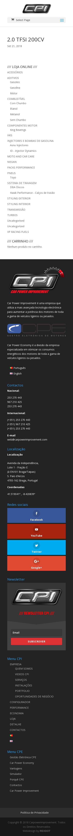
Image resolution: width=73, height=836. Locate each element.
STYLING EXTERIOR (19, 198)
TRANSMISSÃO (16, 209)
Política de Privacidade (35, 812)
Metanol (15, 114)
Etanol (13, 108)
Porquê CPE (17, 779)
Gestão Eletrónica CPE (23, 757)
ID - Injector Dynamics (23, 151)
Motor (13, 93)
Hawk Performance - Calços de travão (32, 192)
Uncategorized (15, 226)
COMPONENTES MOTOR (22, 125)
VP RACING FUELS (18, 232)
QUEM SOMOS (24, 668)
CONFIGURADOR (20, 702)
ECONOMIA (17, 713)
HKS (9, 135)
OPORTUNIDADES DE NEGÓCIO (34, 696)
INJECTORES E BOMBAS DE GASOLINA (30, 141)
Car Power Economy (22, 763)
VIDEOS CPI (22, 674)
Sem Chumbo (18, 120)
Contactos (16, 785)
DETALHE (15, 724)
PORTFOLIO (22, 691)
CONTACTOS (17, 730)
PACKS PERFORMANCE (21, 167)
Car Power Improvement (24, 790)
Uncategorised (15, 220)
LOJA (13, 718)
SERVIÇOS (21, 680)
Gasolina (15, 87)
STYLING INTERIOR (18, 204)
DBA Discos (17, 187)
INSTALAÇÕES (23, 685)
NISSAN (12, 162)
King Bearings (18, 130)
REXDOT (45, 830)
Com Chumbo (18, 103)
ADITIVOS (13, 78)
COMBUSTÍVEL (16, 99)
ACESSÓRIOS (15, 72)
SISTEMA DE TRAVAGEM (21, 183)
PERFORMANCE (19, 707)
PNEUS (11, 173)
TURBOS (12, 215)
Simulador (16, 774)
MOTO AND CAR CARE (20, 156)
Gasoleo (15, 82)
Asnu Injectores (19, 145)
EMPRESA (15, 664)
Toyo (13, 177)
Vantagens (16, 768)
